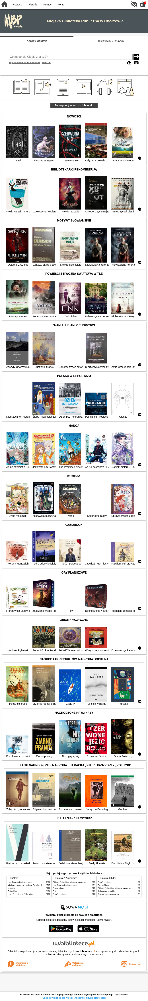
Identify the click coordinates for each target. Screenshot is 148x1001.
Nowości (17, 4)
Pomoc (47, 4)
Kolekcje (46, 62)
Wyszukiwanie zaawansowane (24, 62)
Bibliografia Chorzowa (111, 40)
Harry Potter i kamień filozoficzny (21, 894)
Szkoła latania (58, 888)
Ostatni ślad (12, 891)
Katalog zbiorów (37, 40)
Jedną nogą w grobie (106, 891)
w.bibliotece (86, 951)
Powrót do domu (59, 894)
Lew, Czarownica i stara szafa (20, 882)
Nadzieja (11, 888)
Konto (60, 4)
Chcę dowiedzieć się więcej (57, 997)
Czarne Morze (103, 885)
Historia (32, 4)
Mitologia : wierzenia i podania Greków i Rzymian (28, 885)
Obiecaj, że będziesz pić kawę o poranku (69, 882)
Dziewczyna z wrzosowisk (108, 894)
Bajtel (55, 891)
